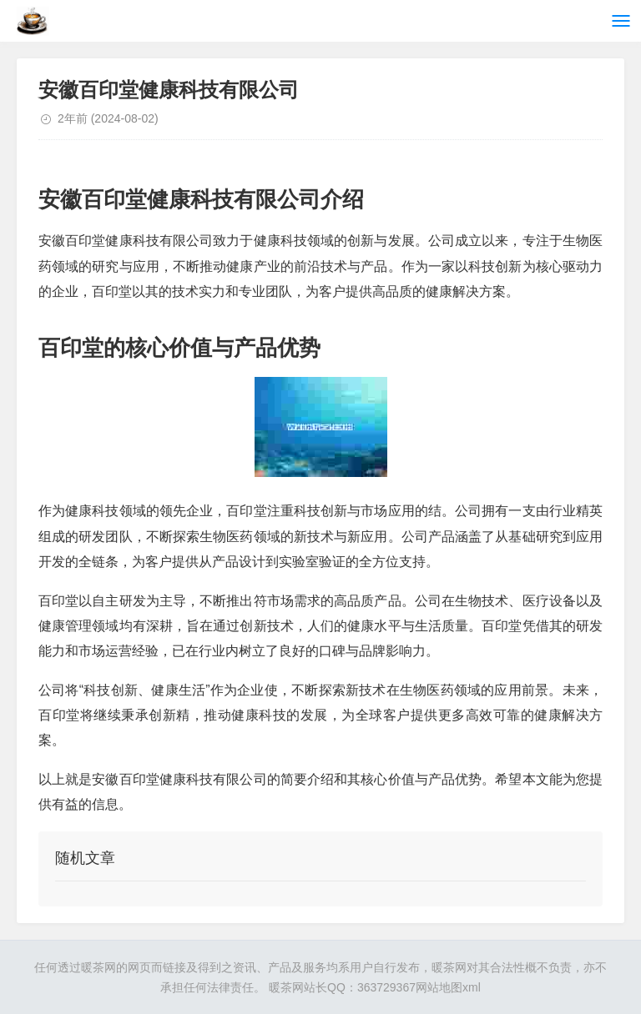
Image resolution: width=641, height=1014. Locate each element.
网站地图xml (448, 987)
